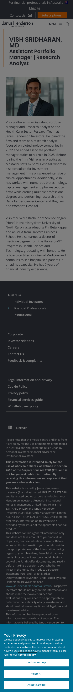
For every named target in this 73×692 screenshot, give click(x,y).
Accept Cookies (37, 684)
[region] (36, 658)
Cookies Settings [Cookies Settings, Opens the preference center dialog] (36, 662)
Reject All (36, 673)
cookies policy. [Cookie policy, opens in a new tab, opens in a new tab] (27, 654)
